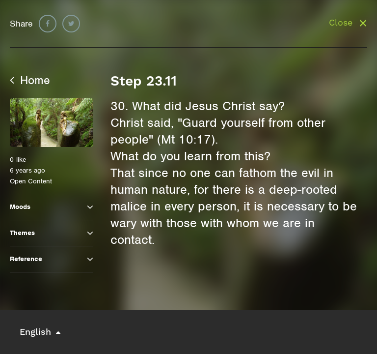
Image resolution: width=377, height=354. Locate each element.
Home (30, 80)
